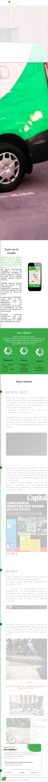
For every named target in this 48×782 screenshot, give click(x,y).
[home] (13, 2)
